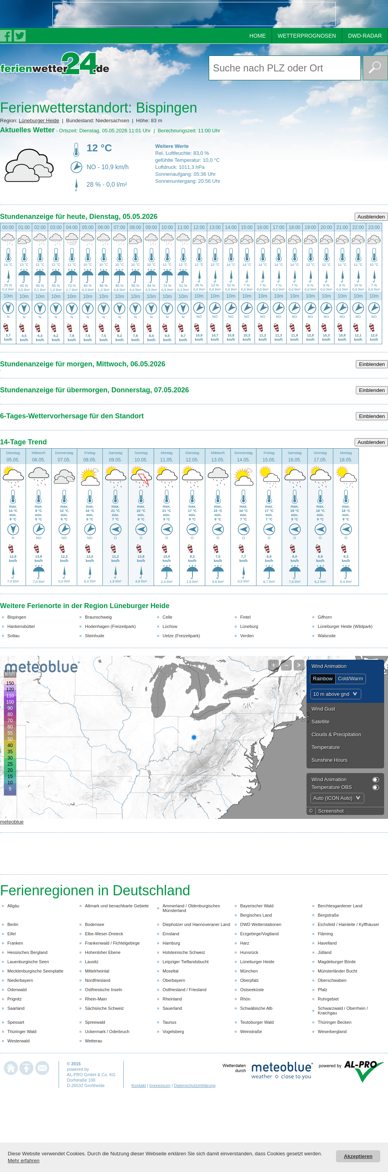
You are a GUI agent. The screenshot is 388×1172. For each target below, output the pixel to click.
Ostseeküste (252, 989)
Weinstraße (251, 1031)
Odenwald (17, 989)
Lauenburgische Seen (28, 961)
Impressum (159, 1085)
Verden (247, 635)
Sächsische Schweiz (104, 1008)
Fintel (245, 617)
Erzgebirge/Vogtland (259, 933)
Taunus (169, 1022)
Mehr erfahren (24, 1160)
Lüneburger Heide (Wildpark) (345, 626)
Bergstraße (328, 915)
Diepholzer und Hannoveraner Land (196, 924)
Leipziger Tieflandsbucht (186, 961)
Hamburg (171, 943)
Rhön (245, 999)
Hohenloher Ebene (103, 952)
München (249, 971)
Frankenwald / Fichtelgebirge (112, 943)
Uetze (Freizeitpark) (181, 635)
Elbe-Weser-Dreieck (104, 933)
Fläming (325, 933)
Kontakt (139, 1085)
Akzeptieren (358, 1156)
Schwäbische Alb (256, 1008)
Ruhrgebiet (328, 999)
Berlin (12, 924)
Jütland (324, 952)
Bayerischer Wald (257, 905)
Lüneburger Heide (39, 120)
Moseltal (170, 971)
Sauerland (172, 1008)
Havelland (327, 943)
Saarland (15, 1008)
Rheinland (172, 999)
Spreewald (95, 1022)
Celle (167, 617)
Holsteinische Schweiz (184, 952)
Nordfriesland (97, 980)
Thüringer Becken (335, 1022)
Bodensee (94, 924)
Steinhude (94, 635)
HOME (257, 36)
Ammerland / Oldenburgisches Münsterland (191, 908)
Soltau (13, 635)
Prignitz (14, 999)
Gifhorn (325, 617)
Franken (15, 943)
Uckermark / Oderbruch (107, 1031)
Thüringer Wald (21, 1031)
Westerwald (18, 1041)
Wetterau (93, 1041)
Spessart (15, 1022)
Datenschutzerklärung (194, 1085)
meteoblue (12, 822)
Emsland (171, 933)
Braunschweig (98, 617)
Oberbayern (174, 980)
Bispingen (16, 617)
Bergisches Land (256, 915)
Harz (244, 943)
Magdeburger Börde (337, 961)
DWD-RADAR (365, 36)
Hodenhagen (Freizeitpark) (110, 626)
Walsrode (327, 635)
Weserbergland (332, 1031)
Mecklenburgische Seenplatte (35, 971)
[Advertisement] (99, 14)
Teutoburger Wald (257, 1022)
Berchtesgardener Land (340, 905)
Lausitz (92, 961)
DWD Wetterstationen (260, 924)
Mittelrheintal (97, 971)
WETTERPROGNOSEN (307, 36)
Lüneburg (249, 626)
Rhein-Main (96, 999)
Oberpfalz (249, 980)
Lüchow (170, 626)
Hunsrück (249, 952)
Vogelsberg (173, 1031)
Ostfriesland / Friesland (184, 989)
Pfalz (322, 989)
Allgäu (13, 905)
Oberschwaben (332, 980)
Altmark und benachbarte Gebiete (117, 905)
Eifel (11, 933)
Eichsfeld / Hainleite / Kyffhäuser (348, 924)
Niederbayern (20, 980)
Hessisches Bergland (27, 952)
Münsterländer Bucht (337, 971)
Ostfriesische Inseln (103, 989)
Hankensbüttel (21, 626)
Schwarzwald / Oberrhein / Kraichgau (343, 1010)
